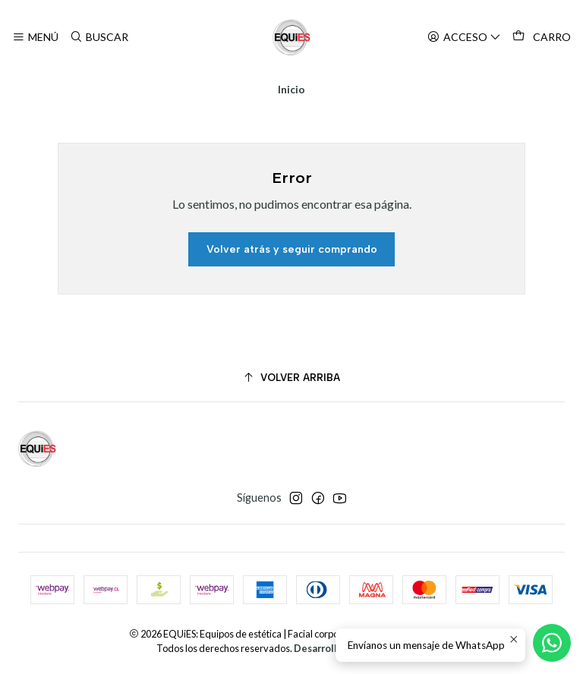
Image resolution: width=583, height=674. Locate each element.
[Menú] (35, 38)
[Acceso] (464, 38)
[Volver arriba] (291, 377)
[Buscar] (98, 38)
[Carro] (541, 37)
